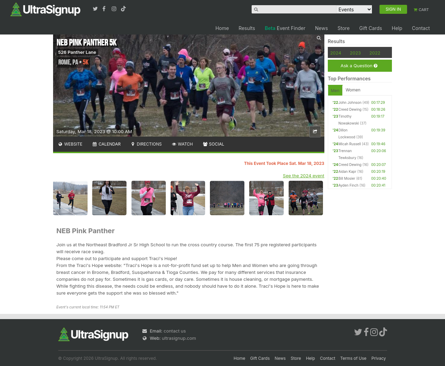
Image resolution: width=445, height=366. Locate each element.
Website (70, 144)
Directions (146, 144)
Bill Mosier (346, 178)
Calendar (106, 144)
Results (247, 28)
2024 (335, 53)
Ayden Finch (348, 185)
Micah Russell (349, 144)
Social (213, 144)
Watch (182, 144)
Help (397, 28)
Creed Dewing (350, 109)
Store (343, 28)
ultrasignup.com (179, 338)
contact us (175, 331)
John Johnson (350, 102)
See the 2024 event (303, 175)
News (321, 28)
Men (335, 90)
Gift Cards (370, 28)
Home (222, 28)
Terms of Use (353, 358)
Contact (421, 28)
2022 (375, 53)
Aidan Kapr (347, 171)
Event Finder (285, 28)
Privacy (379, 358)
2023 (355, 53)
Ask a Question (359, 66)
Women (353, 89)
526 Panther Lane (77, 52)
